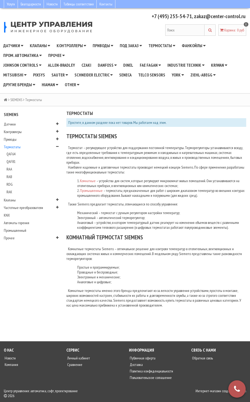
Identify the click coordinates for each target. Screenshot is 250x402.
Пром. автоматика (22, 55)
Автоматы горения (16, 222)
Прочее (56, 55)
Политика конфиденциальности (151, 371)
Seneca (125, 75)
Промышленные (91, 190)
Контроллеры (71, 45)
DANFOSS (107, 65)
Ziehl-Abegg (203, 75)
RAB (9, 176)
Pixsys (39, 75)
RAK (9, 191)
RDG (10, 184)
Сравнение (74, 364)
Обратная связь (202, 358)
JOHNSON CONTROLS (22, 65)
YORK (178, 75)
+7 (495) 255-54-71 (172, 16)
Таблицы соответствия (78, 4)
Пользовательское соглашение (150, 377)
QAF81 (11, 161)
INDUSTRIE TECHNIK (185, 65)
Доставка (136, 364)
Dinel (128, 65)
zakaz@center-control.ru (219, 16)
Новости (52, 4)
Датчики (13, 45)
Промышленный (15, 230)
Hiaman (50, 84)
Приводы (103, 45)
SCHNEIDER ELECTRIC (93, 75)
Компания (11, 364)
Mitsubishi (15, 75)
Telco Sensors (151, 75)
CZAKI (86, 65)
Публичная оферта (142, 358)
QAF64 (11, 154)
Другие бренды (19, 84)
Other (72, 84)
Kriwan (219, 65)
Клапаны (40, 45)
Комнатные (88, 180)
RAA (9, 169)
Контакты (105, 4)
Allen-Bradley (61, 65)
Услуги (11, 4)
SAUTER (59, 75)
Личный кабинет (78, 358)
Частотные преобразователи (23, 207)
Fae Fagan (150, 65)
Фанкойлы (194, 45)
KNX (7, 215)
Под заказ (131, 45)
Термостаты (161, 45)
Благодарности (31, 4)
